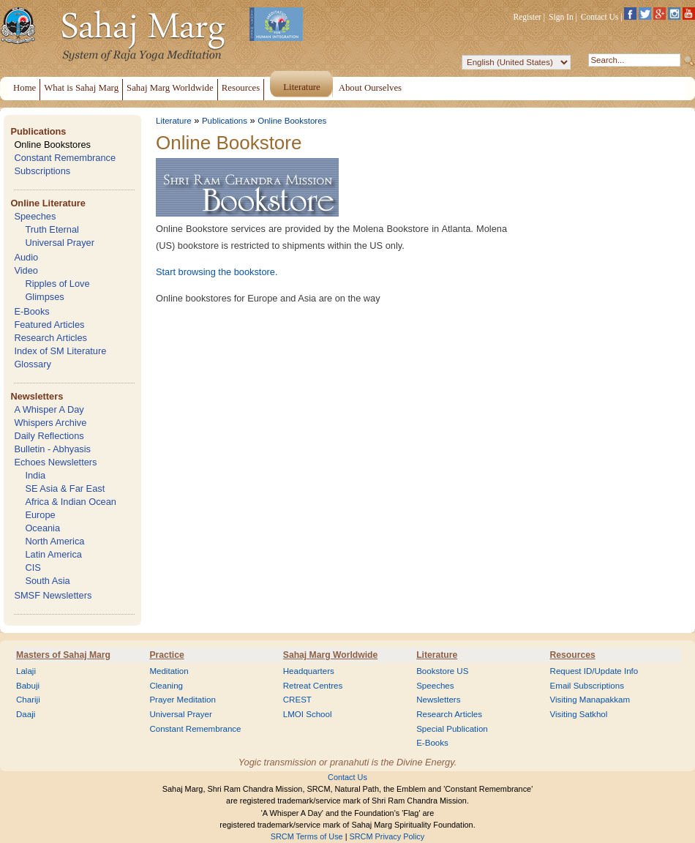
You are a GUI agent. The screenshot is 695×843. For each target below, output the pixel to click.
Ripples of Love (57, 283)
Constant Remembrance (65, 157)
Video (26, 270)
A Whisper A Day (48, 409)
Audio (26, 257)
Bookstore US (442, 671)
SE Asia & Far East (65, 488)
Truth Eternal (52, 229)
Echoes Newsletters (55, 462)
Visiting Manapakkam (590, 699)
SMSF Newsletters (52, 595)
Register (527, 16)
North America (54, 541)
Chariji (28, 699)
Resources (573, 655)
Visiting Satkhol (579, 714)
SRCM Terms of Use (307, 836)
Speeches (35, 216)
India (35, 475)
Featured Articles (49, 324)
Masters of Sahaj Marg (63, 655)
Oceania (42, 527)
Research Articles (50, 337)
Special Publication (452, 728)
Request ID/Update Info (594, 671)
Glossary (32, 364)
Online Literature (47, 203)
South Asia (47, 580)
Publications (38, 131)
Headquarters (308, 671)
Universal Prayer (59, 242)
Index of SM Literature (60, 350)
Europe (40, 514)
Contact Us (600, 16)
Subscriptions (42, 170)
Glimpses (44, 296)
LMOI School (307, 714)
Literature (174, 120)
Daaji (25, 714)
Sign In (561, 16)
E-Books (31, 311)
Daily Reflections (48, 435)
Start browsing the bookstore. (216, 271)
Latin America (53, 554)
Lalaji (26, 671)
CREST (297, 699)
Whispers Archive (50, 422)
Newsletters (36, 396)
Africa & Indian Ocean (70, 501)
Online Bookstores (52, 144)
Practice (166, 655)
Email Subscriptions (587, 685)
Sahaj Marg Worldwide (330, 655)
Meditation (168, 671)
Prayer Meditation (182, 699)
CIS (32, 567)
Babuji (28, 685)
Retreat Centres (313, 685)
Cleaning (166, 685)
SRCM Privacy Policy (387, 836)
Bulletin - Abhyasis (52, 448)
